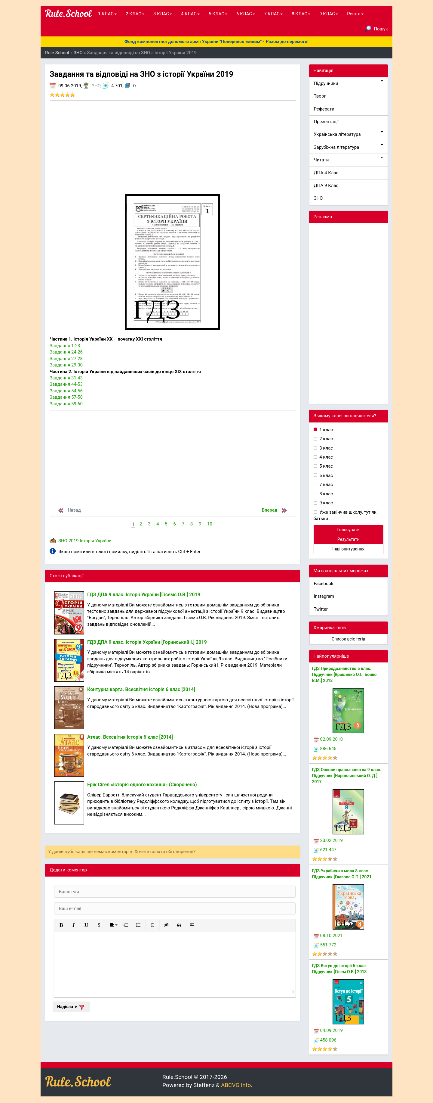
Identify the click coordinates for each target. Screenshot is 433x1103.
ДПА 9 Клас (326, 185)
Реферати (324, 109)
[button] (61, 925)
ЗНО (96, 86)
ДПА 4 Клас (326, 173)
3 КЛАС (162, 14)
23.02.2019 (328, 840)
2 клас (325, 438)
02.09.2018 (328, 739)
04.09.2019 (328, 1030)
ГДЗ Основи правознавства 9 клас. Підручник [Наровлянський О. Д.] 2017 (346, 775)
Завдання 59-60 (66, 404)
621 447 (325, 849)
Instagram (324, 596)
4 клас (325, 457)
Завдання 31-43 (66, 378)
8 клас (325, 494)
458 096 (325, 1040)
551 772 (325, 945)
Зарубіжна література (348, 147)
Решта (355, 14)
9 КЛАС (328, 14)
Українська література (348, 134)
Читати (348, 160)
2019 (74, 541)
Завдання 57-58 (66, 397)
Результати (348, 539)
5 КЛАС (218, 14)
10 (209, 524)
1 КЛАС (107, 14)
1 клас (325, 429)
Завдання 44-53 (66, 384)
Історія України (96, 541)
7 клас (325, 484)
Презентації (326, 121)
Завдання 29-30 (66, 365)
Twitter (321, 609)
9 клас (325, 503)
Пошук (376, 29)
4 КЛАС (190, 14)
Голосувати (348, 529)
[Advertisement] (173, 146)
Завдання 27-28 (66, 358)
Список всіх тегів (348, 639)
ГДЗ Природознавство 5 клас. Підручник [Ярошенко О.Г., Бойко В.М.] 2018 (344, 674)
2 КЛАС (135, 14)
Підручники (348, 83)
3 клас (325, 448)
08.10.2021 (328, 935)
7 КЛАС (273, 14)
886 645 (325, 748)
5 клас (325, 466)
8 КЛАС (301, 14)
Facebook (323, 583)
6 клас (325, 475)
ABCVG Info (236, 1085)
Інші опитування (348, 549)
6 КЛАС (245, 14)
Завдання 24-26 (66, 352)
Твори (320, 96)
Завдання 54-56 (66, 391)
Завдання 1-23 (65, 345)
